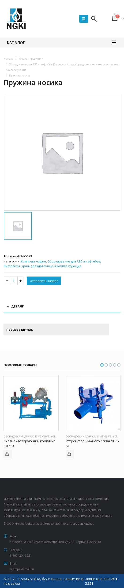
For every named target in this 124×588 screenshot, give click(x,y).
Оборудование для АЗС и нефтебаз (73, 261)
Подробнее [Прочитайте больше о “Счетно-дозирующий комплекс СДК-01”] (8, 454)
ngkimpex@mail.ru (21, 569)
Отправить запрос (44, 281)
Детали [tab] (17, 306)
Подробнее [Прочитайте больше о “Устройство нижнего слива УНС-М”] (70, 454)
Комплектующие (33, 261)
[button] (102, 365)
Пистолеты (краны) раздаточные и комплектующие (42, 266)
